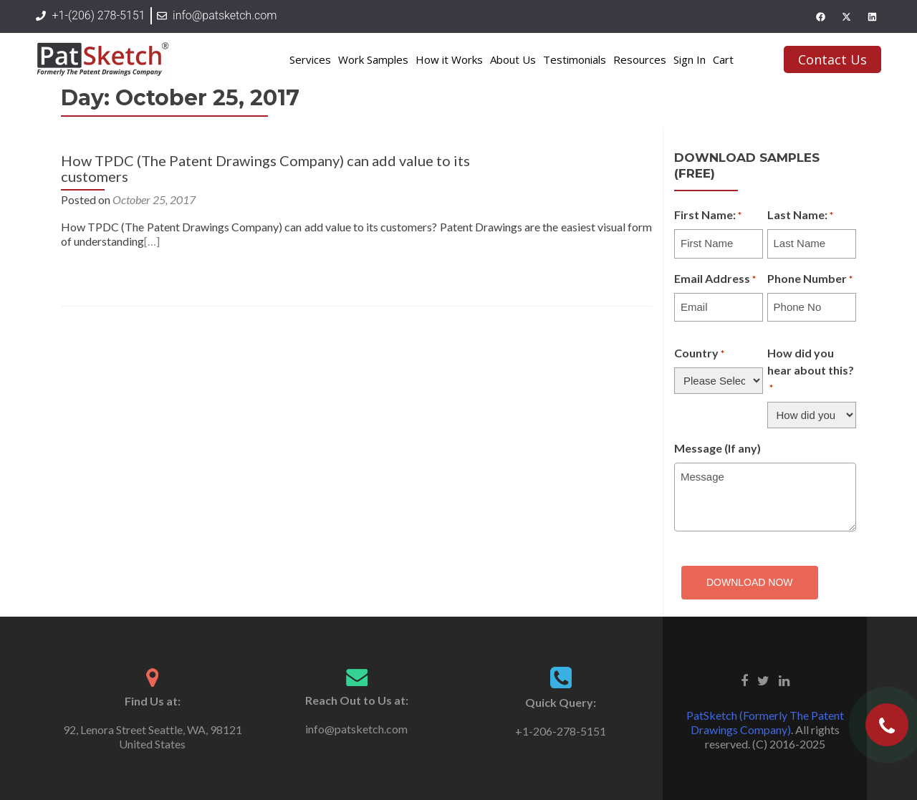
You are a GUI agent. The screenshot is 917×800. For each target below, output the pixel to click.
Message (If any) (717, 448)
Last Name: (800, 215)
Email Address (715, 279)
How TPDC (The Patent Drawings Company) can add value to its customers (265, 168)
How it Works (449, 59)
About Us (513, 59)
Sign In (689, 59)
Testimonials (574, 59)
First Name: (707, 215)
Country (699, 354)
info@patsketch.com (356, 729)
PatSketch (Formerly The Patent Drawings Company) (765, 722)
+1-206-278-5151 (560, 731)
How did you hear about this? (810, 371)
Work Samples (373, 59)
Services (310, 59)
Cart (723, 59)
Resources (639, 59)
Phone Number (810, 279)
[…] (152, 241)
